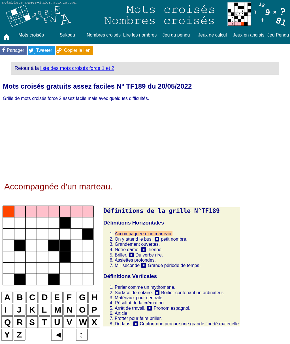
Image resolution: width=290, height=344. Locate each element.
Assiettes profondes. (135, 260)
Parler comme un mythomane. (145, 287)
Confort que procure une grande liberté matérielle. (190, 323)
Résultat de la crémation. (140, 302)
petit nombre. (174, 239)
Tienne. (155, 249)
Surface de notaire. (134, 292)
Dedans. (123, 323)
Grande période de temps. (174, 265)
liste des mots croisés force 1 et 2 (77, 68)
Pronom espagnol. (171, 308)
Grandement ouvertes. (137, 244)
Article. (122, 313)
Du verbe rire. (149, 255)
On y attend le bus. (134, 239)
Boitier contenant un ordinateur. (192, 292)
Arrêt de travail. (130, 308)
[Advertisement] (120, 142)
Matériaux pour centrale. (139, 297)
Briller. (121, 255)
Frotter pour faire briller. (138, 318)
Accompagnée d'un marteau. (143, 233)
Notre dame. (127, 249)
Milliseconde (127, 265)
